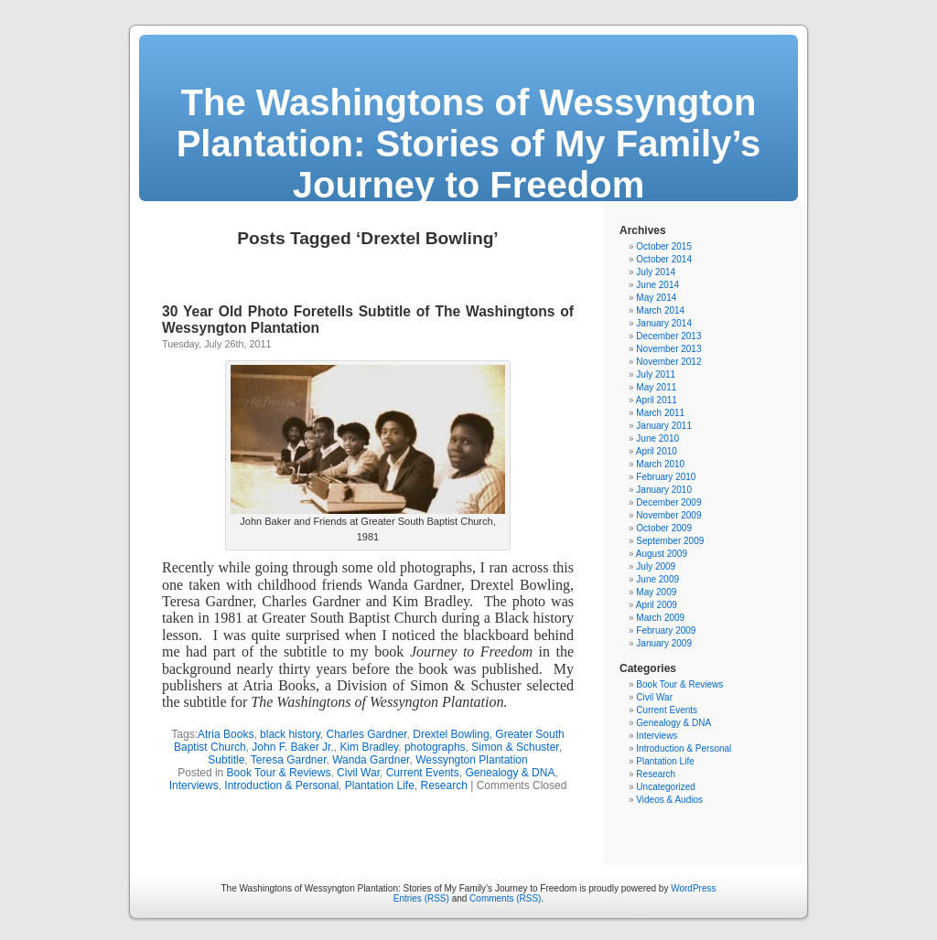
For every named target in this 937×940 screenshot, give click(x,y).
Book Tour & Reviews (279, 772)
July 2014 (655, 272)
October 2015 (664, 246)
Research (444, 785)
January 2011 (664, 426)
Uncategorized (665, 787)
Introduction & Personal (281, 785)
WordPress (693, 888)
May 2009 (656, 592)
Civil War (358, 772)
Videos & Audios (669, 800)
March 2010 (660, 464)
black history (290, 734)
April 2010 (656, 451)
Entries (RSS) (421, 898)
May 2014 (656, 298)
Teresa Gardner (289, 759)
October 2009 (664, 528)
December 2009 (668, 502)
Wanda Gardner (370, 759)
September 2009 (670, 541)
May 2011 (656, 387)
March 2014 (660, 310)
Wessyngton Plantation (471, 759)
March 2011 (660, 413)
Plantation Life (380, 785)
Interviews (194, 785)
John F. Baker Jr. (292, 747)
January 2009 (664, 643)
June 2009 (657, 579)
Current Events (422, 772)
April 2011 (656, 400)
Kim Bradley (368, 747)
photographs (435, 747)
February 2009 (665, 630)
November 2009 (668, 515)
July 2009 (655, 566)
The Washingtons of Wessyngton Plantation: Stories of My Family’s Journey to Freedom (469, 143)
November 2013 (668, 349)
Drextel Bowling (451, 734)
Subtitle (226, 759)
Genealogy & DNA (510, 772)
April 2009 (656, 605)
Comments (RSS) (505, 898)
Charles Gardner (367, 734)
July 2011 (655, 374)
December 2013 (668, 336)
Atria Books (225, 734)
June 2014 (657, 285)
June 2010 (657, 438)
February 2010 (665, 477)
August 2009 (661, 554)
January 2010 (664, 490)
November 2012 (668, 362)
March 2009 (660, 618)
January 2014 (664, 323)
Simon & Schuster (514, 747)
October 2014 (664, 259)
